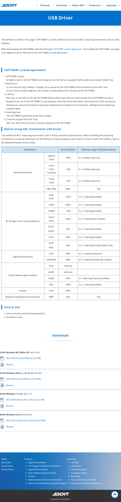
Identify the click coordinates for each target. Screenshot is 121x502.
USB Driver (76, 465)
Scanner (31, 476)
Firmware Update (79, 472)
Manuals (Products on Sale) (83, 479)
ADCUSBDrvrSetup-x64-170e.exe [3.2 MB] (25, 399)
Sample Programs (79, 469)
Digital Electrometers (38, 469)
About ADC (6, 462)
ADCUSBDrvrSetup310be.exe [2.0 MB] (23, 358)
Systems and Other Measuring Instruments (47, 483)
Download (71, 459)
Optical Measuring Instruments (42, 472)
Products (28, 459)
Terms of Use (7, 465)
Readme (10, 364)
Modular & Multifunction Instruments (45, 479)
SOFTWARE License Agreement (67, 48)
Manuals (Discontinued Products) (86, 483)
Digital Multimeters (37, 462)
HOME (4, 459)
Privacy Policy (7, 469)
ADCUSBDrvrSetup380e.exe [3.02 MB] (23, 378)
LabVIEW (75, 462)
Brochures (75, 476)
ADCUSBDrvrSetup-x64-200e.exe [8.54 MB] (26, 420)
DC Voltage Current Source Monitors (44, 465)
